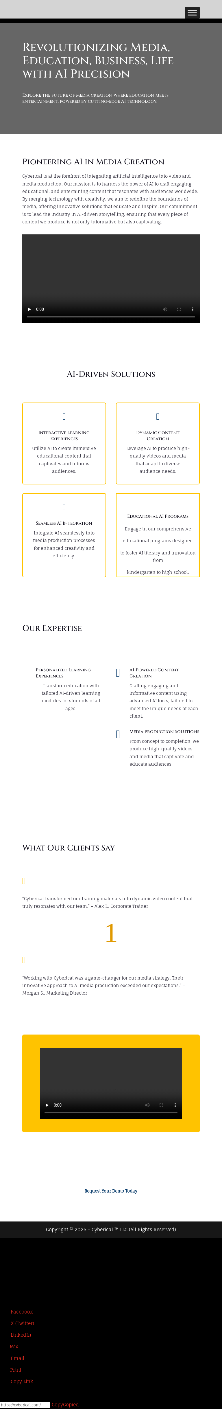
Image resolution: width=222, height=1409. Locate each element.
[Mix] (9, 1346)
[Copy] (25, 1405)
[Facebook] (5, 1246)
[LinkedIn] (5, 1269)
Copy (65, 1405)
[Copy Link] (16, 1381)
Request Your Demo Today (110, 1190)
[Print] (10, 1370)
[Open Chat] (15, 1394)
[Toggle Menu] (192, 12)
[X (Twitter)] (5, 1257)
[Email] (12, 1358)
